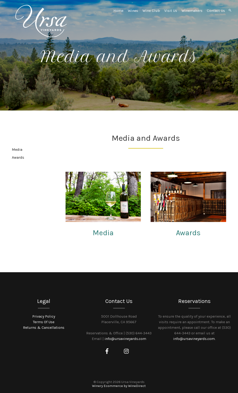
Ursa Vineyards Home (41, 21)
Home (118, 10)
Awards (188, 232)
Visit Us (170, 10)
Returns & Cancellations (43, 327)
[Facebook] (107, 351)
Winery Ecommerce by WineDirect (119, 386)
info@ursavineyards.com (125, 338)
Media (103, 232)
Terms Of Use (43, 322)
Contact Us (216, 10)
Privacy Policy (43, 316)
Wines (133, 10)
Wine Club (151, 10)
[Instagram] (126, 351)
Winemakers (192, 10)
